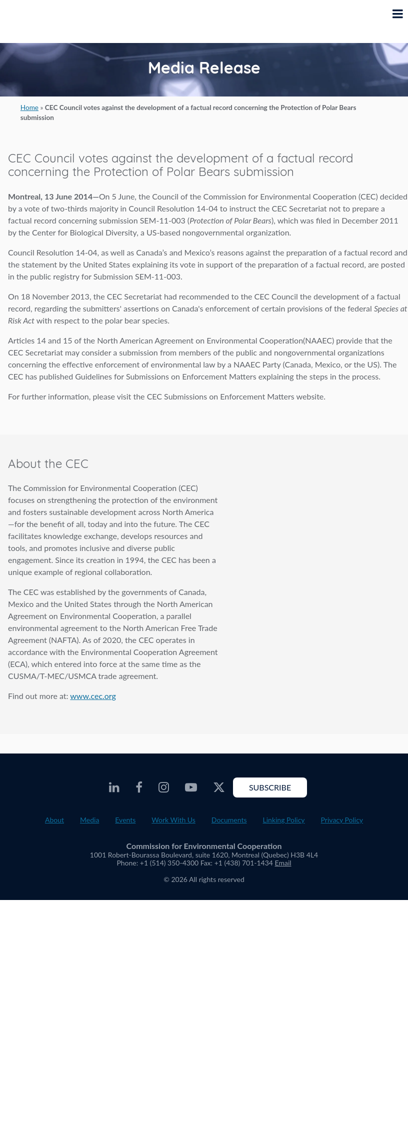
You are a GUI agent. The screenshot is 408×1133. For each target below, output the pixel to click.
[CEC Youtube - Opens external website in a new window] (191, 787)
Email (283, 862)
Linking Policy (284, 820)
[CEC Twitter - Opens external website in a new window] (219, 787)
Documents (229, 820)
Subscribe (270, 787)
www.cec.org (93, 695)
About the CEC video (310, 515)
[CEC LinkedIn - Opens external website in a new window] (114, 787)
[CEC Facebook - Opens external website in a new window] (139, 787)
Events (125, 820)
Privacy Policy (342, 820)
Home (29, 108)
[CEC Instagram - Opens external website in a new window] (163, 787)
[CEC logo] (33, 21)
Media (89, 820)
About (54, 820)
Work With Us (174, 820)
